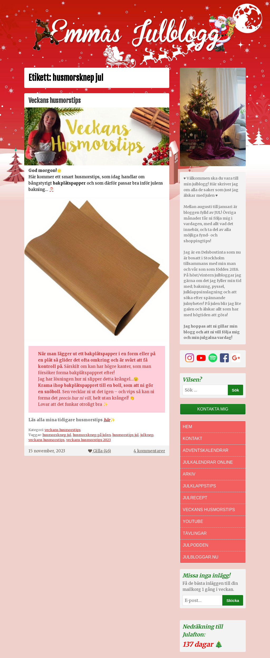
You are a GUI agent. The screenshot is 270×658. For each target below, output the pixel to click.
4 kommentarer (149, 450)
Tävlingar (195, 533)
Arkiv (189, 474)
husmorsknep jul (56, 435)
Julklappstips (199, 486)
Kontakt (192, 438)
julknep (146, 435)
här (107, 419)
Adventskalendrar (205, 450)
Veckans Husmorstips (209, 509)
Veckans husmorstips (54, 101)
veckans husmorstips (63, 430)
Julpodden (195, 545)
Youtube (193, 521)
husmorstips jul (125, 435)
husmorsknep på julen (92, 435)
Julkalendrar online (208, 462)
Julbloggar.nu (200, 557)
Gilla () (99, 450)
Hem (187, 426)
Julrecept (195, 498)
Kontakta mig (212, 409)
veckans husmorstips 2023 (88, 440)
